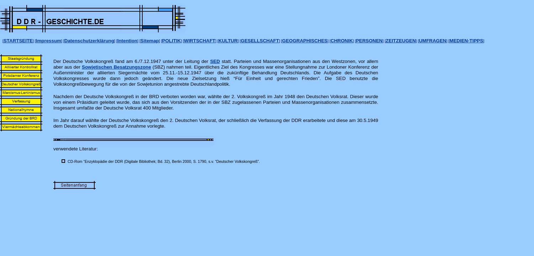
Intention (127, 40)
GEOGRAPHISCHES (304, 40)
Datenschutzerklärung (89, 40)
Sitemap (150, 40)
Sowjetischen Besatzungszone (116, 67)
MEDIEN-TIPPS (466, 40)
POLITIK (171, 40)
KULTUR (228, 40)
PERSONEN (369, 40)
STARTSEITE (18, 40)
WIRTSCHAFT (199, 40)
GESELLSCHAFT (260, 40)
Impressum (48, 40)
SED (215, 61)
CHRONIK (342, 40)
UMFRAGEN (432, 40)
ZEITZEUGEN (401, 40)
